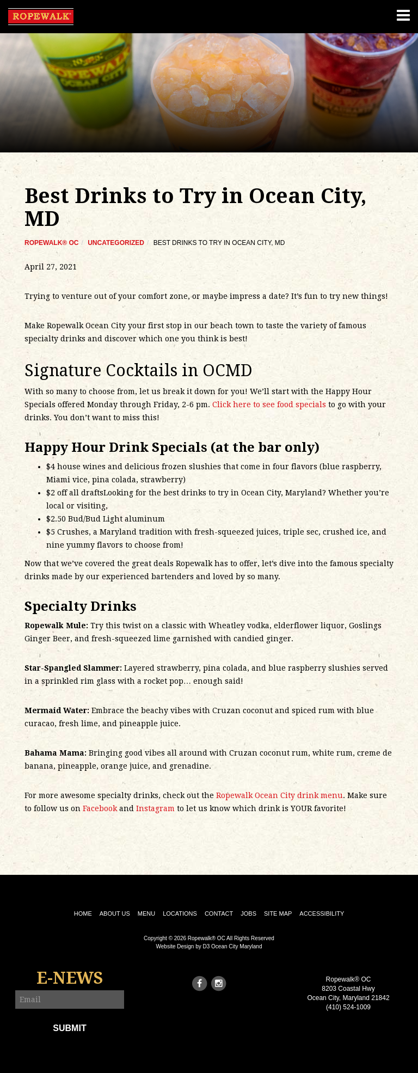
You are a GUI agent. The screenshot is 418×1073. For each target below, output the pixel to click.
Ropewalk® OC (51, 243)
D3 (206, 946)
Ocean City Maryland (236, 946)
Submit (69, 1028)
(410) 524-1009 (348, 1007)
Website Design (175, 946)
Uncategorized (116, 243)
